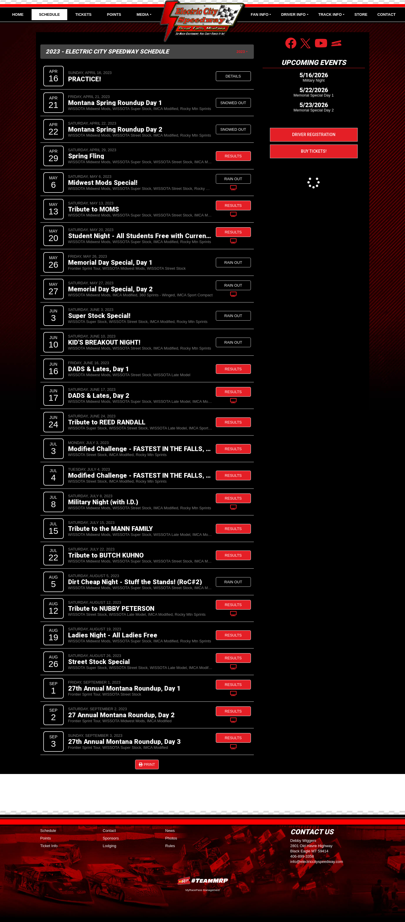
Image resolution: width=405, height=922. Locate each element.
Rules (170, 846)
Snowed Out (233, 103)
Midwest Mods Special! (102, 182)
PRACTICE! (84, 79)
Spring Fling (86, 156)
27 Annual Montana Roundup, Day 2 (121, 715)
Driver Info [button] (293, 14)
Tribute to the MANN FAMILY (110, 528)
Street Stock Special (99, 661)
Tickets (83, 14)
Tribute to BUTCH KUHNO (106, 555)
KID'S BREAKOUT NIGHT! (104, 342)
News (170, 830)
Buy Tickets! (314, 151)
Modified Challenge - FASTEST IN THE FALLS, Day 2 (140, 475)
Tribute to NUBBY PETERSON (111, 608)
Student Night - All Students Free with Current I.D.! (140, 236)
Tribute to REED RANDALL (106, 422)
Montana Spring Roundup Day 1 (115, 102)
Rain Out (233, 179)
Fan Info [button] (259, 14)
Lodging (109, 846)
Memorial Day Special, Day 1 (110, 262)
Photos (171, 838)
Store (361, 14)
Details (233, 76)
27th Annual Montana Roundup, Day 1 (124, 688)
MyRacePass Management (202, 890)
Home (17, 14)
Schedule (49, 14)
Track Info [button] (330, 14)
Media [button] (143, 14)
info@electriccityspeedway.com (316, 861)
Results (233, 156)
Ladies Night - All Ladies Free (112, 635)
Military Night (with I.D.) (103, 502)
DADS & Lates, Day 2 (98, 395)
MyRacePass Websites (202, 880)
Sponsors (111, 838)
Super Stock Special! (99, 315)
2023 (241, 51)
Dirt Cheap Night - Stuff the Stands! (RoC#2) (135, 582)
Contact (386, 14)
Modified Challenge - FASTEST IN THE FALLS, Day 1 (140, 448)
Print (147, 764)
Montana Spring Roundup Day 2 (115, 129)
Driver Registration (313, 134)
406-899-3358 (302, 856)
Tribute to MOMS (93, 209)
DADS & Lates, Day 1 (98, 369)
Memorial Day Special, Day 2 (110, 289)
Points (114, 14)
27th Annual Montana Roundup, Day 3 (124, 741)
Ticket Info (49, 846)
